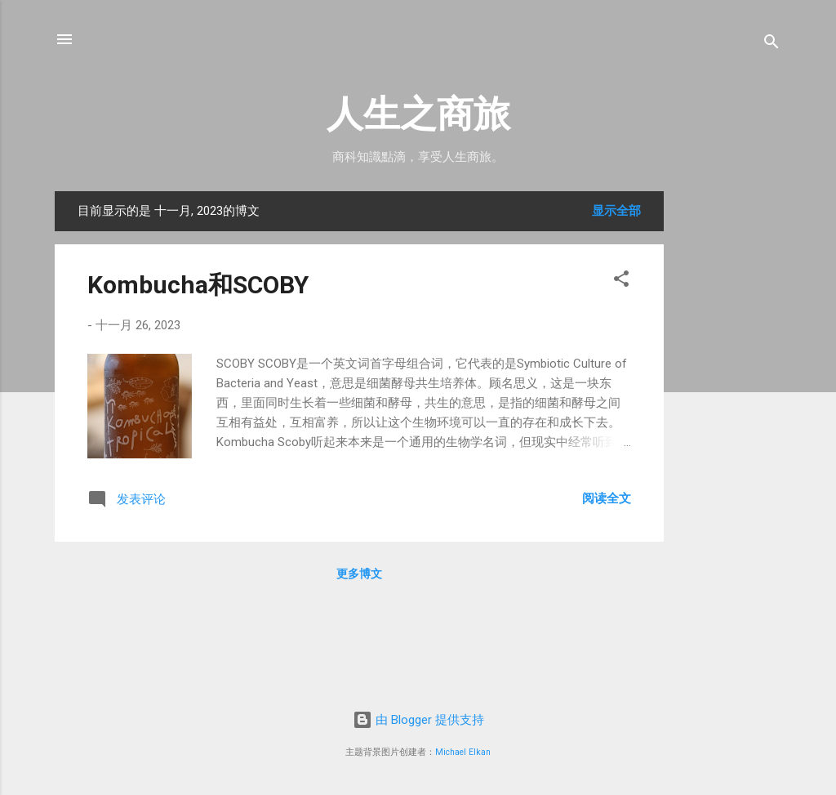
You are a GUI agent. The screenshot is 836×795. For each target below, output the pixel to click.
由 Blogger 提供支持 (418, 719)
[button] (621, 281)
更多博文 (359, 573)
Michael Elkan (463, 752)
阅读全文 (606, 498)
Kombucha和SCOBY (198, 284)
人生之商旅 (418, 114)
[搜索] (771, 44)
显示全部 (616, 210)
